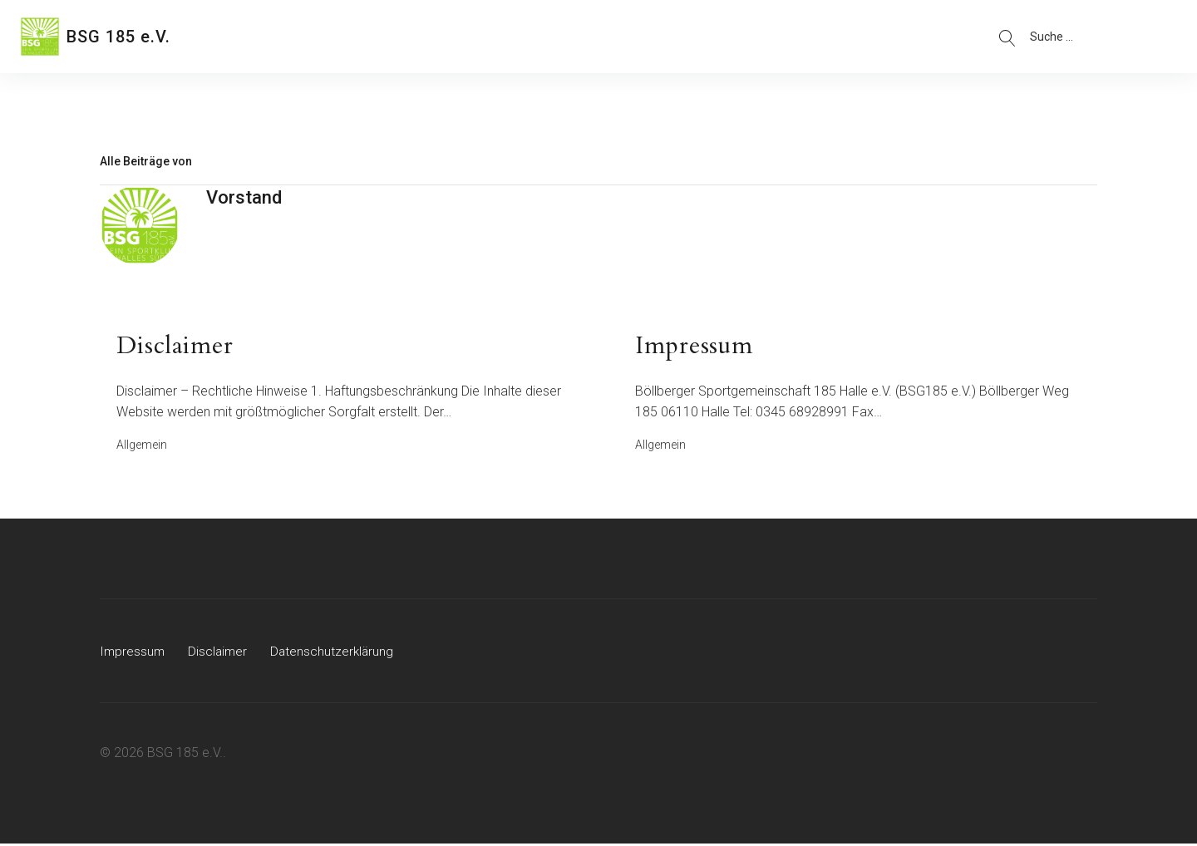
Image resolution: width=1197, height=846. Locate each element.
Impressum (133, 654)
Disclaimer (220, 654)
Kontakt (408, 36)
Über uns (247, 36)
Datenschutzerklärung (336, 654)
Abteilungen (329, 36)
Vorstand (244, 197)
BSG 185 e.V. (118, 36)
